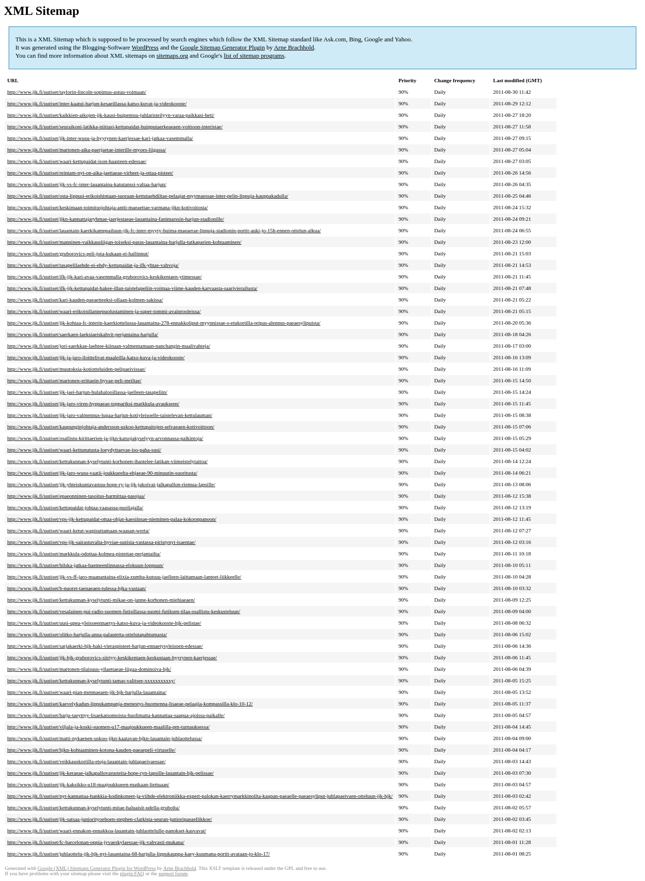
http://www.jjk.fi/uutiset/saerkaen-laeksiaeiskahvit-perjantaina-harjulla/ (82, 334)
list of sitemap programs (254, 55)
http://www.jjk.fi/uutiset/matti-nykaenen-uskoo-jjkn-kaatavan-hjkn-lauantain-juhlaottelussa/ (104, 738)
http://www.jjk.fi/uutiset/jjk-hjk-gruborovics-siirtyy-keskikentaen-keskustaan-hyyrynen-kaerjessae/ (112, 657)
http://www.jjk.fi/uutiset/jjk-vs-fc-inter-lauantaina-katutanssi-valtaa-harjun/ (86, 184)
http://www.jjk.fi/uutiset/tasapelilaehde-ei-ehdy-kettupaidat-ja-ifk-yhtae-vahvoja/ (93, 265)
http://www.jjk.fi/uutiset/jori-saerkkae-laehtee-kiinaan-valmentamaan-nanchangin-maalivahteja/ (108, 346)
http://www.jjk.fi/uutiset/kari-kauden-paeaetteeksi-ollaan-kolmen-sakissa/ (85, 299)
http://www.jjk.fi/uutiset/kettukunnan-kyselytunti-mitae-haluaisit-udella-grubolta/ (93, 807)
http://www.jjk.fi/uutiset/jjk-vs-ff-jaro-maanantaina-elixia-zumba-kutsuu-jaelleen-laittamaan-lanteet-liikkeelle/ (124, 576)
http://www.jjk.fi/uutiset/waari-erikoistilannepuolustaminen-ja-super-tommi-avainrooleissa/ (104, 311)
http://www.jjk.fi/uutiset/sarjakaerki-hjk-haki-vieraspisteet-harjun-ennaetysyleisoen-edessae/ (105, 646)
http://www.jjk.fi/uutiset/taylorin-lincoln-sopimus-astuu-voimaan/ (76, 92)
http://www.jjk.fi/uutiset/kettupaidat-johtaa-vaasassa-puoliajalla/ (75, 507)
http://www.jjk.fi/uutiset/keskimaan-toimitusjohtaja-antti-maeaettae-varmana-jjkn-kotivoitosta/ (107, 207)
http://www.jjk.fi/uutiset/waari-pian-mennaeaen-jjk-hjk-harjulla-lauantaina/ (86, 692)
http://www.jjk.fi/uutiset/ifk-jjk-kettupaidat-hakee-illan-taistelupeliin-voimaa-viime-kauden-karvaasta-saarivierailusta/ (132, 288)
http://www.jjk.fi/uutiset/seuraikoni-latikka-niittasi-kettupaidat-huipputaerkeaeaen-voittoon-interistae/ (115, 126)
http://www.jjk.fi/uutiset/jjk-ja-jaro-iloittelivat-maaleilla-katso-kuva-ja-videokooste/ (96, 357)
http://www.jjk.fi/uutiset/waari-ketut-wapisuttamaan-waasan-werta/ (78, 530)
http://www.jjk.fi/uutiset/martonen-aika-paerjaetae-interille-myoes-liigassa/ (86, 149)
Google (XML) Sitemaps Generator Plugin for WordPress (97, 868)
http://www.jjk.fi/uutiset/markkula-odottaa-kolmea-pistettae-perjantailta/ (84, 553)
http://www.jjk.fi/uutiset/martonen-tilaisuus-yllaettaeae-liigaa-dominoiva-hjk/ (89, 669)
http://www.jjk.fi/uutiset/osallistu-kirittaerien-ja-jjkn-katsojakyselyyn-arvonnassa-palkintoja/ (105, 438)
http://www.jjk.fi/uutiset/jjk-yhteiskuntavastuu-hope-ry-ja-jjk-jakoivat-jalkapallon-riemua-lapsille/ (111, 484)
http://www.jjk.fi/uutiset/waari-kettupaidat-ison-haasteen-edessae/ (76, 161)
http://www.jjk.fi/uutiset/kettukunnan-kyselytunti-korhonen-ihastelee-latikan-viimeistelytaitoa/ (107, 461)
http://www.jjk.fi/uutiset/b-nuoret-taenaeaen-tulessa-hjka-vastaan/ (76, 588)
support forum (173, 873)
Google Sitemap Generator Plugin (222, 47)
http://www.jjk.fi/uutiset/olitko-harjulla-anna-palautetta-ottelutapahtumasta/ (87, 634)
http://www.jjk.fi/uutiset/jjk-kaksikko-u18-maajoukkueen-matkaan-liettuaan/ (88, 784)
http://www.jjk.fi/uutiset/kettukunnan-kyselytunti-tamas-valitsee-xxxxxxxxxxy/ (91, 680)
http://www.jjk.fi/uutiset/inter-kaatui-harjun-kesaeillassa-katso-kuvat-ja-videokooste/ (97, 103)
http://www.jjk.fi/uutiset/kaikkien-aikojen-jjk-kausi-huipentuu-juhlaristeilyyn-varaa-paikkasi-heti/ (111, 115)
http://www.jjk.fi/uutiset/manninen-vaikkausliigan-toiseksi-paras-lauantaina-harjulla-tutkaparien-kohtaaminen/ (124, 242)
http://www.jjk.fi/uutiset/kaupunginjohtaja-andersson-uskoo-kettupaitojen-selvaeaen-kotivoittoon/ (111, 426)
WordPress (145, 47)
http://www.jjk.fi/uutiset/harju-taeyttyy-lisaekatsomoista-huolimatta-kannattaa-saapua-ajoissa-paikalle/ (116, 715)
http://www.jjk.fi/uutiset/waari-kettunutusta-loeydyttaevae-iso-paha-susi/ (84, 450)
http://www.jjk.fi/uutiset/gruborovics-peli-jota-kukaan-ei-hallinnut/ (78, 253)
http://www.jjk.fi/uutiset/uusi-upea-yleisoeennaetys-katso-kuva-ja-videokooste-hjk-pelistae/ (104, 623)
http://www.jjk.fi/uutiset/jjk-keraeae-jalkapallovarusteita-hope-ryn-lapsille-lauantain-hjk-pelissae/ (110, 773)
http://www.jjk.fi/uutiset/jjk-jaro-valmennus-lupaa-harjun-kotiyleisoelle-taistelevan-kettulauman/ (109, 415)
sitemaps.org (172, 55)
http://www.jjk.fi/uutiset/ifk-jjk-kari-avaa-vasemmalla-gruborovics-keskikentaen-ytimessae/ (104, 276)
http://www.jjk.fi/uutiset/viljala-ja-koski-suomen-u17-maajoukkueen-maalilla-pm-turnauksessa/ (108, 727)
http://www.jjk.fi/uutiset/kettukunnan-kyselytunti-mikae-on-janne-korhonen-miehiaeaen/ (101, 600)
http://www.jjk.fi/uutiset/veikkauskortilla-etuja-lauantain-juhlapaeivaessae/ (86, 761)
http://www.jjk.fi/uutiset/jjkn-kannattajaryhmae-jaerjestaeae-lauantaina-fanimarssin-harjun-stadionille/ (115, 219)
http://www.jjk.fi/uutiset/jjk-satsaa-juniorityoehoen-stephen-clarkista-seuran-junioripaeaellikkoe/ (109, 819)
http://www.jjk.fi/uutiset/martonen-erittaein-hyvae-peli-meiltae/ (74, 380)
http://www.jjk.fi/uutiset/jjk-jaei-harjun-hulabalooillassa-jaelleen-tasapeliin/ (87, 392)
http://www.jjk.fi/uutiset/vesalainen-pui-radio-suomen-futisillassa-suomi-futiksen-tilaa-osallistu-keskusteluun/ (123, 611)
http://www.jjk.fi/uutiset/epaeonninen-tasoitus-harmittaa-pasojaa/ (76, 496)
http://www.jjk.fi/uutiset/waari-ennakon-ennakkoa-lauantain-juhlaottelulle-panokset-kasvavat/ (106, 830)
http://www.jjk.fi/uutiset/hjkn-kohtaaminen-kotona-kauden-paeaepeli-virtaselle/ (91, 750)
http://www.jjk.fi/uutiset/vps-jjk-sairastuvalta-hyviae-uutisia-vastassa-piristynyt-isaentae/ (101, 542)
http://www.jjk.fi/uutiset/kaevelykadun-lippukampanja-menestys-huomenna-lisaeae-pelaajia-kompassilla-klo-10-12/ (130, 703)
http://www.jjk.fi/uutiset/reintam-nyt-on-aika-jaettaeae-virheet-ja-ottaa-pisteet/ (90, 173)
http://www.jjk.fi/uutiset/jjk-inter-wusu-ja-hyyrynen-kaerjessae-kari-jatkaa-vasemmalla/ (100, 138)
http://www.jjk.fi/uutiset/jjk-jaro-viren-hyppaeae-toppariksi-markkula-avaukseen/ (93, 403)
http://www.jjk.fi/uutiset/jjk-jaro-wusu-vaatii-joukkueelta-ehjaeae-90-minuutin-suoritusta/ (102, 473)
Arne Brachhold (294, 47)
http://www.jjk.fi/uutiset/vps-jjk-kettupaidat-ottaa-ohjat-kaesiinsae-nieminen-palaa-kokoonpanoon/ (111, 519)
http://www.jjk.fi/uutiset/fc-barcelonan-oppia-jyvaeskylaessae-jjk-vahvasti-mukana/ (95, 842)
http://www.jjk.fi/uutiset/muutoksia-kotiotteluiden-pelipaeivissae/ (76, 369)
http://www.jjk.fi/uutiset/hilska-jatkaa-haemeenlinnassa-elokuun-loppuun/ (85, 565)
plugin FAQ (132, 873)
